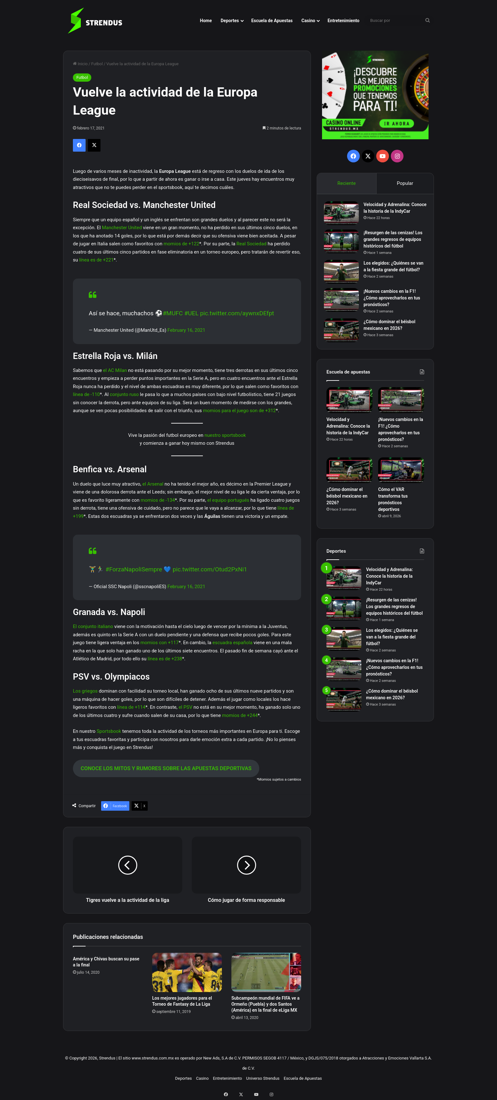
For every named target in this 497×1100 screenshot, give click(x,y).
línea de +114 (131, 707)
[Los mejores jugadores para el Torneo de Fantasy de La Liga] (187, 972)
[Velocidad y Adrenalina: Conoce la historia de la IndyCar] (343, 216)
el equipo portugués (228, 500)
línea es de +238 (165, 659)
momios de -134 (158, 500)
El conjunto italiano (93, 626)
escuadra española (232, 642)
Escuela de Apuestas (272, 20)
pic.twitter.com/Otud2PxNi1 (210, 569)
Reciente (346, 183)
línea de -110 (86, 394)
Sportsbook (109, 731)
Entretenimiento (343, 20)
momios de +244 (239, 715)
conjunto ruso (124, 394)
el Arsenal (152, 484)
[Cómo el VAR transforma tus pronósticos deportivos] (401, 480)
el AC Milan (115, 370)
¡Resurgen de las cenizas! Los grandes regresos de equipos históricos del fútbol (394, 244)
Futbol (97, 63)
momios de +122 (181, 244)
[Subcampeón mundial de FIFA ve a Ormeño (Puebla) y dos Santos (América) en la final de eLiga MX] (266, 972)
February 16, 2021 (186, 330)
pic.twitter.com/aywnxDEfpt (237, 313)
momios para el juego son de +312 (239, 410)
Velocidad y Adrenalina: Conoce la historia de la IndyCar (389, 213)
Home (206, 20)
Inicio (80, 63)
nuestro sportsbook (225, 435)
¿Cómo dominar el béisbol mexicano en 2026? (346, 505)
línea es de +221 (96, 260)
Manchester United (122, 227)
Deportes (230, 20)
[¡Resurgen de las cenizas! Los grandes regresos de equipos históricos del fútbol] (343, 246)
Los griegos (85, 691)
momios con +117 (159, 642)
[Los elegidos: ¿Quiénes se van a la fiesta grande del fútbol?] (343, 276)
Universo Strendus (263, 1078)
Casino (308, 20)
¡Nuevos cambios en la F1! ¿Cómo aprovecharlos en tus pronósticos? (394, 305)
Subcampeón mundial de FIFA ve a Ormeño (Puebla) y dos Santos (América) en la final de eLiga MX (265, 1004)
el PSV (185, 707)
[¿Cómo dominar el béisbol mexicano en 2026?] (343, 337)
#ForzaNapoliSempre (134, 569)
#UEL (191, 313)
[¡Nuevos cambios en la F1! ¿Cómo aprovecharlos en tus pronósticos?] (343, 307)
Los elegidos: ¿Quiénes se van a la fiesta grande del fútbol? (392, 274)
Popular (405, 183)
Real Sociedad (251, 244)
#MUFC (173, 313)
